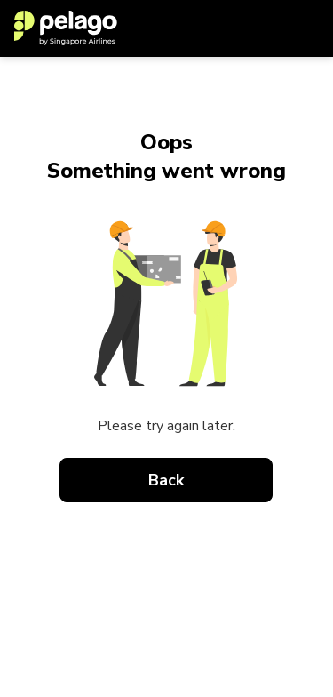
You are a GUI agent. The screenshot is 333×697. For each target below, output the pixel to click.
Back (167, 480)
